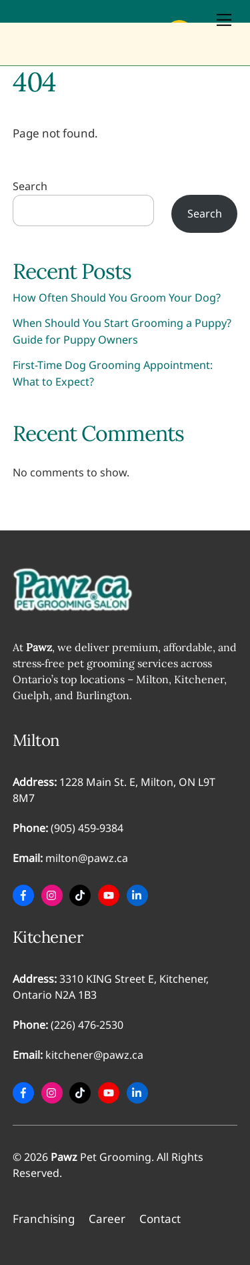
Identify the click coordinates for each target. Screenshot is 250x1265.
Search (30, 186)
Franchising (44, 1218)
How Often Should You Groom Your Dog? (117, 297)
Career (107, 1218)
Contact (160, 1218)
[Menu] (224, 19)
